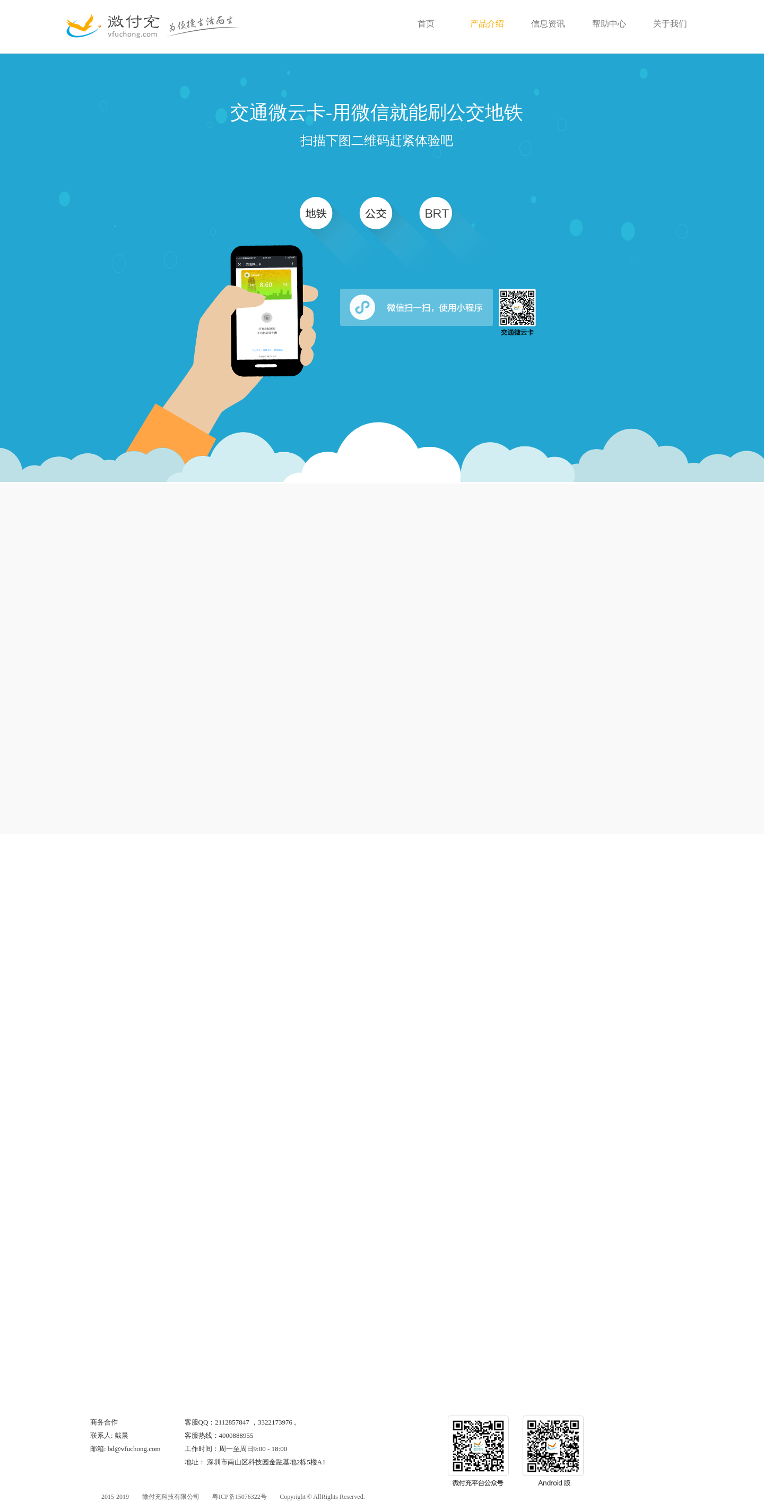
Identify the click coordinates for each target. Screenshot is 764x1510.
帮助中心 (609, 23)
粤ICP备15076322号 (239, 1496)
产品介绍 (487, 23)
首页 (426, 23)
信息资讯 (548, 23)
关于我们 (670, 23)
